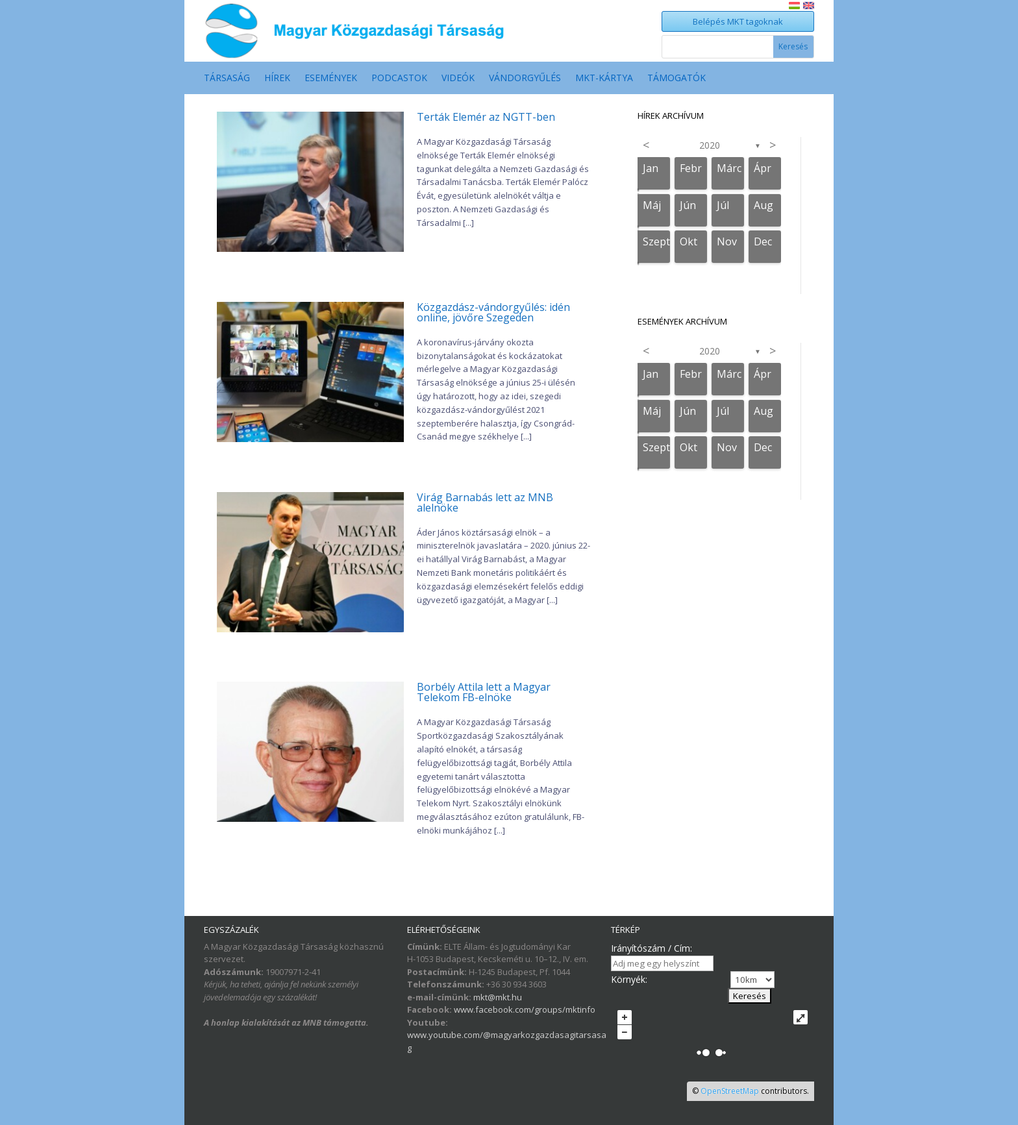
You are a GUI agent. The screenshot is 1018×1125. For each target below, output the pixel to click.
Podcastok (399, 78)
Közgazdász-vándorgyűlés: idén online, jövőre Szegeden (493, 312)
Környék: (629, 979)
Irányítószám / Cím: (651, 948)
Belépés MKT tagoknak (738, 21)
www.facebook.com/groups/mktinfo (524, 1009)
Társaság (227, 78)
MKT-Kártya (604, 78)
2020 (709, 145)
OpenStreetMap (730, 1090)
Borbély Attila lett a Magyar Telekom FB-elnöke (484, 692)
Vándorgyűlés (525, 78)
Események (330, 78)
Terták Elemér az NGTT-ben (486, 117)
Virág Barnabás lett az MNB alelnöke (485, 502)
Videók (458, 78)
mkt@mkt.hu (497, 997)
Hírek (277, 78)
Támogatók (676, 78)
